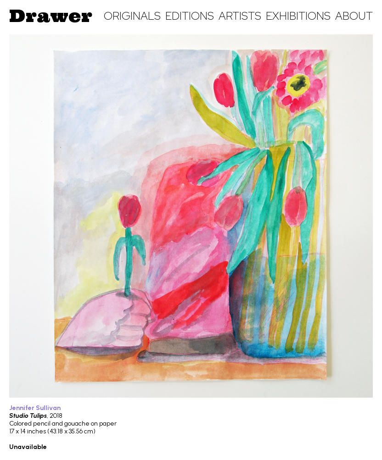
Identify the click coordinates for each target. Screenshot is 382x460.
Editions (189, 16)
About (354, 16)
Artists (240, 16)
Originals (132, 16)
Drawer (50, 16)
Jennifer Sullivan (35, 408)
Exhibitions (298, 16)
